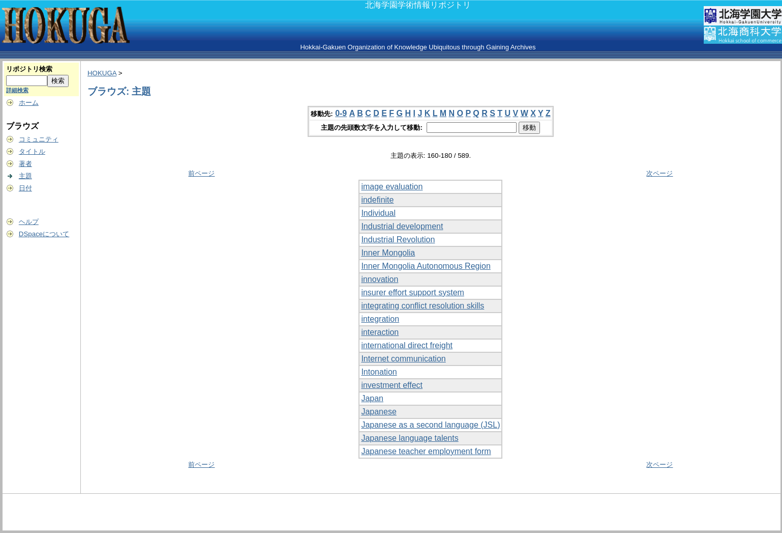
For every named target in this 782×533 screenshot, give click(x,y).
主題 (25, 176)
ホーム (29, 102)
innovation (379, 279)
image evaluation (392, 186)
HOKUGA (101, 73)
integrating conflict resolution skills (422, 305)
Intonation (379, 372)
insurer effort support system (412, 292)
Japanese (378, 411)
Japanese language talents (409, 438)
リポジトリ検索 (29, 69)
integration (380, 319)
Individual (378, 213)
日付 (25, 188)
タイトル (32, 151)
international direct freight (407, 345)
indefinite (377, 199)
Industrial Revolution (398, 239)
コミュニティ (38, 139)
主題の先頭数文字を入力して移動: (372, 127)
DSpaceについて (44, 234)
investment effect (392, 385)
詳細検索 (17, 90)
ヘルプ (29, 222)
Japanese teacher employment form (426, 451)
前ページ (201, 173)
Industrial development (402, 226)
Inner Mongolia (388, 252)
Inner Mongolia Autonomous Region (425, 266)
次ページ (659, 173)
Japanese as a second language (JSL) (430, 424)
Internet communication (403, 358)
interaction (380, 332)
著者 (25, 163)
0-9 (341, 113)
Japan (372, 398)
